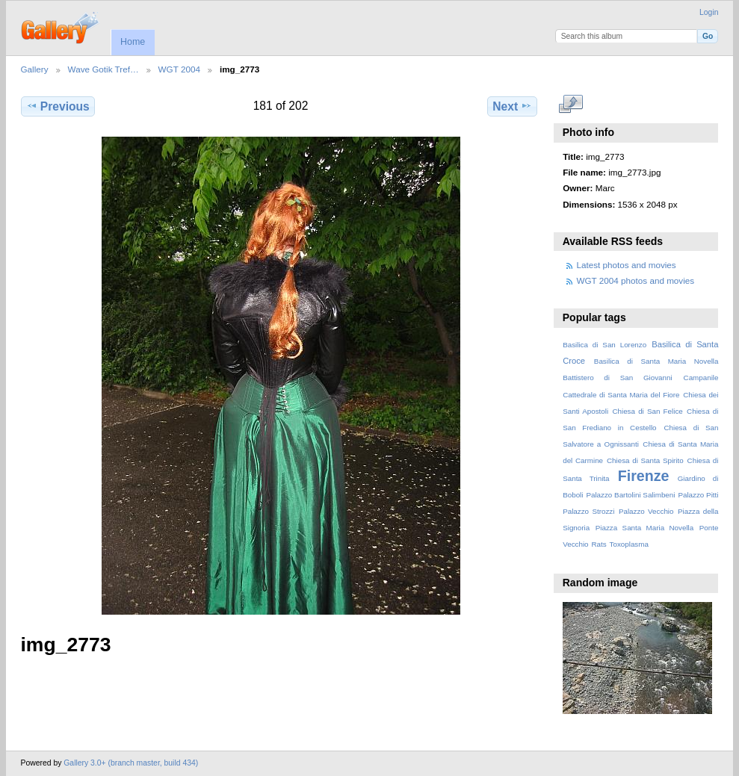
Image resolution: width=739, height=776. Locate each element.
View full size (570, 104)
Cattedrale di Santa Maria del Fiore (621, 395)
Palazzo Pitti (698, 495)
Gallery (35, 69)
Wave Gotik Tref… (103, 69)
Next (512, 106)
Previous (58, 106)
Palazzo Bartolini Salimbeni (630, 495)
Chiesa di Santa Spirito (645, 460)
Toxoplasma (629, 544)
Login (708, 12)
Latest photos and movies (626, 265)
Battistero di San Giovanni (617, 377)
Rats (598, 544)
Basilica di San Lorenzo (604, 345)
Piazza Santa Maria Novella (645, 528)
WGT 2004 (179, 69)
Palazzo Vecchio (646, 511)
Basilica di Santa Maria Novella (656, 361)
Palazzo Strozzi (588, 511)
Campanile (701, 377)
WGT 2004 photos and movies (636, 280)
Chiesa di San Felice (647, 411)
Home (132, 42)
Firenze (644, 476)
